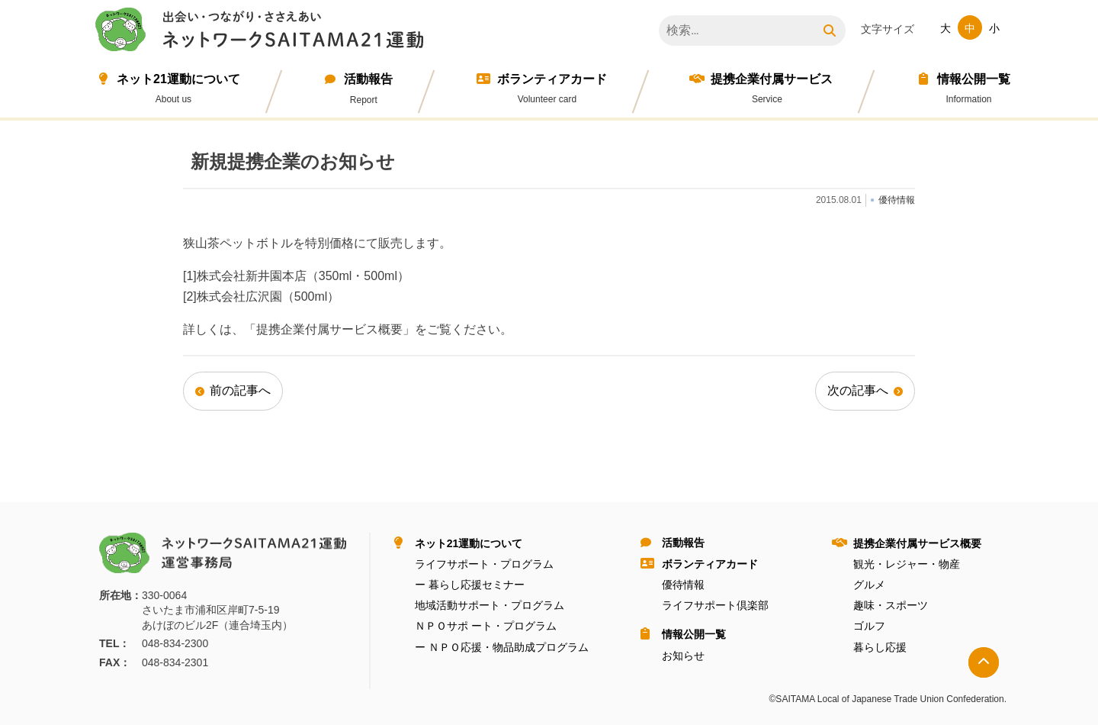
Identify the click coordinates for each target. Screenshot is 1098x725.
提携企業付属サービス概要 (917, 543)
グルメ (869, 584)
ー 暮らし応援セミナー (470, 584)
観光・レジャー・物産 (906, 564)
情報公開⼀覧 (973, 78)
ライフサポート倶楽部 (715, 605)
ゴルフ (869, 626)
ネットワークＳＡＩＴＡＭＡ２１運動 (263, 32)
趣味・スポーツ (890, 605)
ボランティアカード (552, 78)
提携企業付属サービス (772, 78)
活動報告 (368, 78)
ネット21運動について (178, 78)
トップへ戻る (983, 662)
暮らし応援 (880, 647)
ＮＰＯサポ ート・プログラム (486, 626)
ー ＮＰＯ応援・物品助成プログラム (502, 647)
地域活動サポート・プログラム (489, 605)
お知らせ (683, 655)
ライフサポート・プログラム (484, 564)
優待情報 (683, 584)
